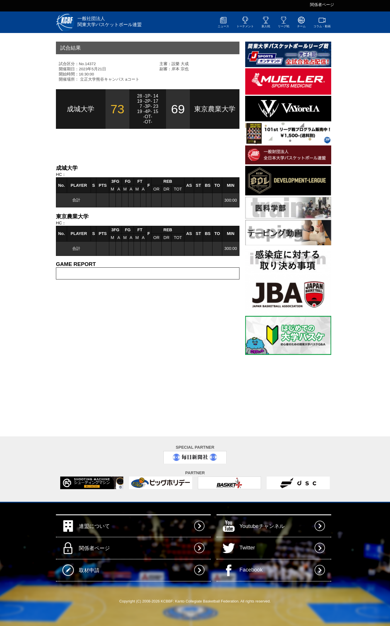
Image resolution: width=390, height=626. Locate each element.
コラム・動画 (322, 22)
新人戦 (266, 22)
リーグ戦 (283, 22)
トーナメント (245, 22)
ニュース (223, 22)
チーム (301, 22)
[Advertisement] (123, 146)
